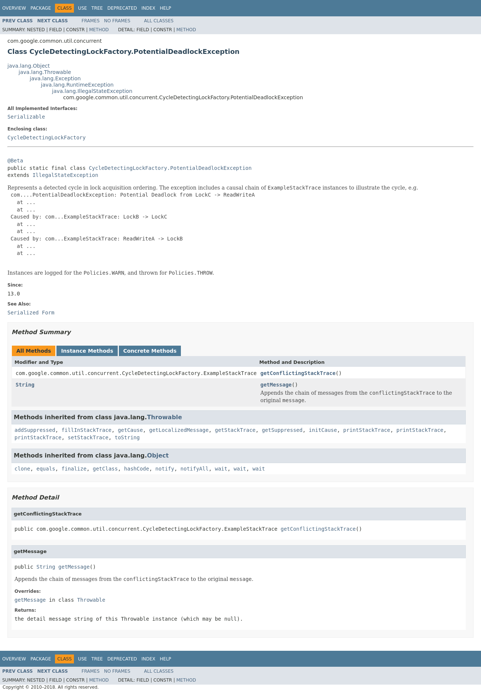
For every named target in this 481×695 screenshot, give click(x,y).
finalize (73, 469)
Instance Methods (87, 351)
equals (45, 469)
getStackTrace (235, 430)
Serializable (26, 117)
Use (82, 8)
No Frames (117, 20)
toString (127, 437)
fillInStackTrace (86, 430)
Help (165, 8)
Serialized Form (30, 313)
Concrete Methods (150, 351)
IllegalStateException (65, 175)
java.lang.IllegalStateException (92, 91)
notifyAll (195, 469)
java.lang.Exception (55, 78)
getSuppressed (282, 430)
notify (164, 469)
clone (22, 469)
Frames (91, 20)
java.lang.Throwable (45, 72)
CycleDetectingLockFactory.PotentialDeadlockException (170, 168)
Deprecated (122, 8)
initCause (323, 430)
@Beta (15, 161)
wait (221, 469)
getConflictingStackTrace (297, 373)
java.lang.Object (28, 66)
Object (158, 455)
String (25, 385)
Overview (14, 8)
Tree (97, 8)
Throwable (164, 417)
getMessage (276, 385)
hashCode (136, 469)
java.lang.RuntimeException (77, 85)
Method (99, 29)
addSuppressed (34, 430)
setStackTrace (88, 437)
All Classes (158, 20)
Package (40, 8)
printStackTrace (366, 430)
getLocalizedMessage (178, 430)
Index (149, 8)
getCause (130, 430)
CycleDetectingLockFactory (46, 137)
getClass (105, 469)
